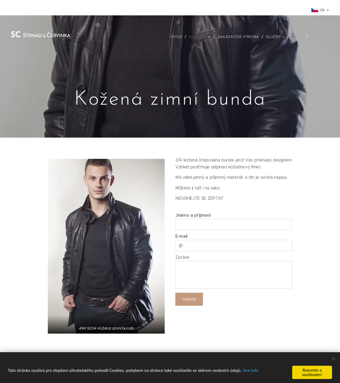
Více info (250, 370)
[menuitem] (178, 36)
